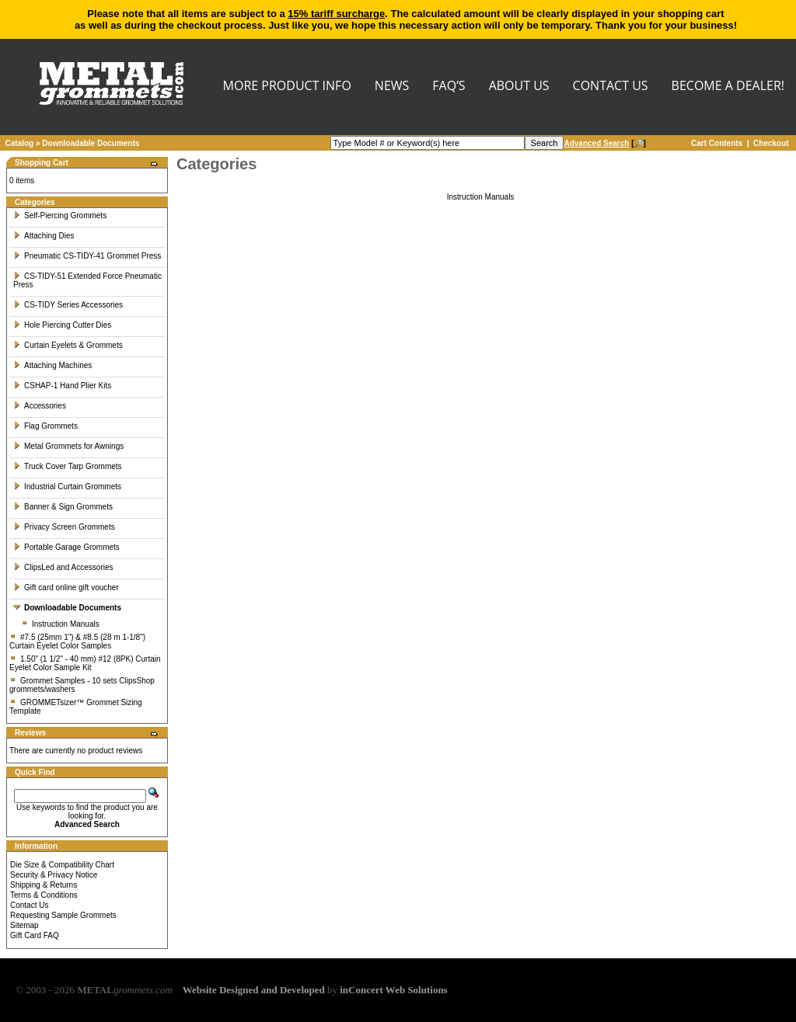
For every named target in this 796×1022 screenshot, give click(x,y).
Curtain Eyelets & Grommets (68, 345)
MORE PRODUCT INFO (287, 86)
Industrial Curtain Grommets (67, 486)
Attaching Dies (43, 235)
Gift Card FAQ (34, 935)
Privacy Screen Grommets (64, 527)
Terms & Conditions (44, 895)
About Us (519, 86)
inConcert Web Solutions (393, 990)
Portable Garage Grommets (66, 547)
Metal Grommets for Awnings (68, 446)
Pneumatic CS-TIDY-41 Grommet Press (87, 256)
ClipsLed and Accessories (63, 567)
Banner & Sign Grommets (63, 506)
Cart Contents (716, 143)
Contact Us (29, 905)
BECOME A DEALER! (728, 86)
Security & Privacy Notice (53, 875)
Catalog (19, 143)
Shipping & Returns (43, 885)
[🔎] (604, 143)
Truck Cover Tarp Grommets (67, 466)
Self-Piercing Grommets (59, 215)
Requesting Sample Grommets (63, 915)
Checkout (771, 143)
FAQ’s (448, 86)
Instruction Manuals (60, 624)
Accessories (39, 406)
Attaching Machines (52, 365)
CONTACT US (610, 86)
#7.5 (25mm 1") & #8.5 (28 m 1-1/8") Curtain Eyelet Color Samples (77, 641)
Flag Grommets (45, 426)
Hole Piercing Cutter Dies (62, 325)
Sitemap (24, 925)
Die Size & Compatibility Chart (62, 864)
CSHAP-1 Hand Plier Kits (62, 385)
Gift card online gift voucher (66, 587)
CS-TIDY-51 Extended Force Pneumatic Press (87, 280)
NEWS (392, 86)
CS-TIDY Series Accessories (68, 305)
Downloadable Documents (90, 143)
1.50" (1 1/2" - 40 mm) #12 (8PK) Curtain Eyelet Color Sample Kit (85, 663)
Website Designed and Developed (254, 990)
